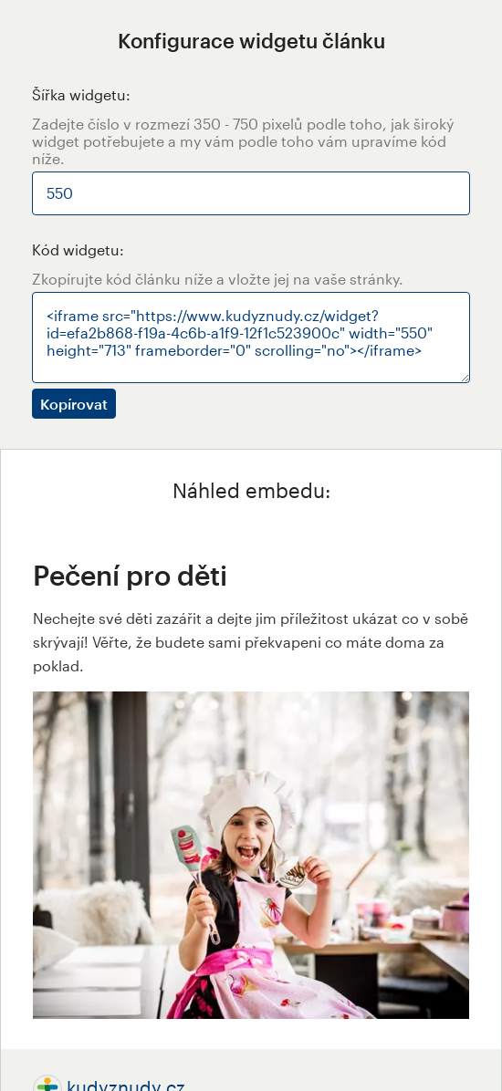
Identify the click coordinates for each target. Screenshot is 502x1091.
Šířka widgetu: (81, 94)
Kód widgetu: (78, 249)
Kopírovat (74, 403)
